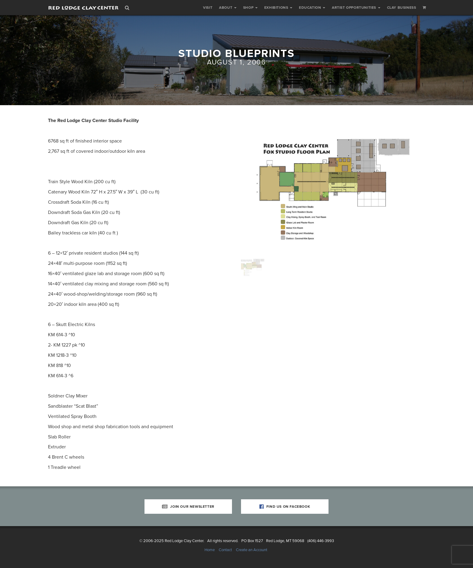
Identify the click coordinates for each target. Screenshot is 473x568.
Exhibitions (278, 7)
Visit (207, 7)
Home (210, 550)
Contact (225, 550)
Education (312, 7)
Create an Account (251, 550)
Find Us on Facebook (284, 506)
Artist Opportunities (356, 7)
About (228, 7)
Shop (250, 7)
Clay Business (401, 7)
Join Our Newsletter (188, 506)
